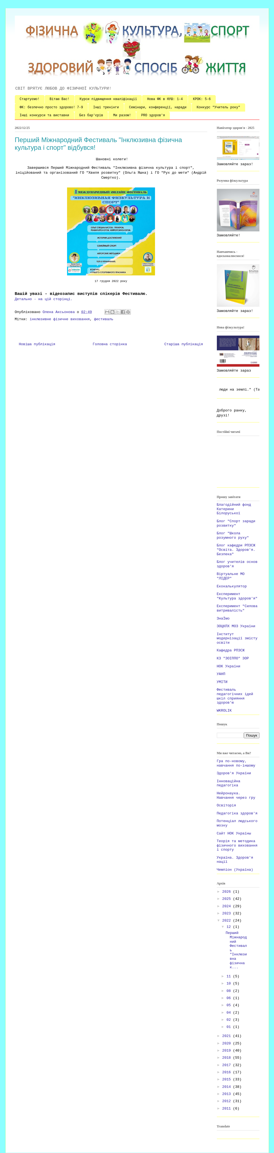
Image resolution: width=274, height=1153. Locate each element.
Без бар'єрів (91, 115)
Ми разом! (122, 115)
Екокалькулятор (232, 586)
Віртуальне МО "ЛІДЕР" (231, 576)
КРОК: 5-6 (202, 99)
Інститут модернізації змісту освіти (237, 638)
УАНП (221, 674)
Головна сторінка (110, 344)
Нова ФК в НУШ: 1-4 (165, 99)
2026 (227, 892)
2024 (227, 906)
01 (229, 1027)
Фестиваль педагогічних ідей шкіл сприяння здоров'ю (235, 696)
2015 (227, 1079)
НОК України (228, 666)
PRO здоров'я (153, 115)
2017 (227, 1065)
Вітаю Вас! (60, 99)
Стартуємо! (30, 99)
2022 (227, 921)
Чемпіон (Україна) (235, 870)
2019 (227, 1051)
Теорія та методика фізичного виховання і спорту (237, 845)
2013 (227, 1094)
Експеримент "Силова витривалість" (237, 608)
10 (229, 983)
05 (229, 1005)
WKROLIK (224, 711)
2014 (227, 1087)
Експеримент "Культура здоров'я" (237, 596)
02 (229, 1020)
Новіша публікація (37, 344)
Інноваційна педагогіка (228, 783)
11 (229, 976)
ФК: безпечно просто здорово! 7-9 (51, 107)
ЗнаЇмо (223, 618)
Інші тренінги (106, 107)
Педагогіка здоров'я (237, 813)
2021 (227, 1036)
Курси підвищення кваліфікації (108, 99)
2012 (227, 1101)
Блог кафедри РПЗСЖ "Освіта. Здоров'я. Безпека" (236, 549)
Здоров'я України (234, 773)
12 (229, 927)
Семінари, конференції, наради (158, 107)
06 (229, 998)
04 (229, 1013)
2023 (227, 913)
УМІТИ (222, 682)
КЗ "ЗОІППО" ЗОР (233, 658)
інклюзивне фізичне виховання (60, 319)
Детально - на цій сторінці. (45, 299)
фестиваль (103, 319)
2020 (227, 1043)
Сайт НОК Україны (234, 833)
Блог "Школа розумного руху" (233, 535)
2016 (227, 1072)
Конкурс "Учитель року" (218, 107)
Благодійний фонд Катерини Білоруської (234, 509)
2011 (227, 1109)
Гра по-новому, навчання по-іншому (236, 763)
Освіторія (226, 805)
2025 (227, 899)
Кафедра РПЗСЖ (231, 650)
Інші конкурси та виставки (44, 115)
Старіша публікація (183, 344)
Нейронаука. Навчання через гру (236, 795)
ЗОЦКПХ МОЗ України (236, 626)
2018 (227, 1058)
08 (229, 991)
